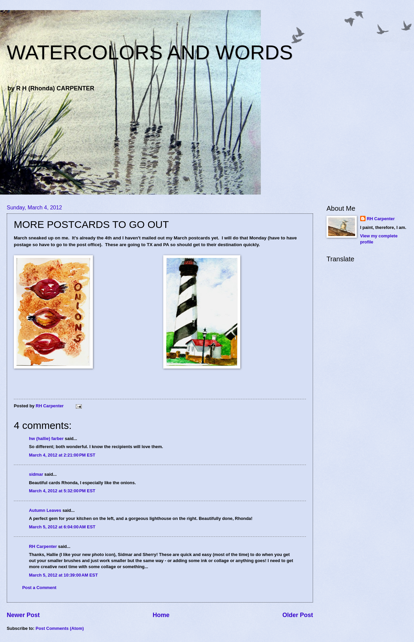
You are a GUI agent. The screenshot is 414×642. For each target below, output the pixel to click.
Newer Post (23, 615)
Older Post (297, 615)
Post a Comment (39, 587)
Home (160, 615)
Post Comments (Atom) (60, 628)
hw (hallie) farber (46, 438)
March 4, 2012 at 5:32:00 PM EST (62, 490)
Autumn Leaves (45, 510)
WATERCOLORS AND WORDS (150, 52)
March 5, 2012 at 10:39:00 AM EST (63, 575)
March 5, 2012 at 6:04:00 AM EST (62, 526)
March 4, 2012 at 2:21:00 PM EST (62, 455)
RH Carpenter (43, 546)
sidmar (36, 474)
